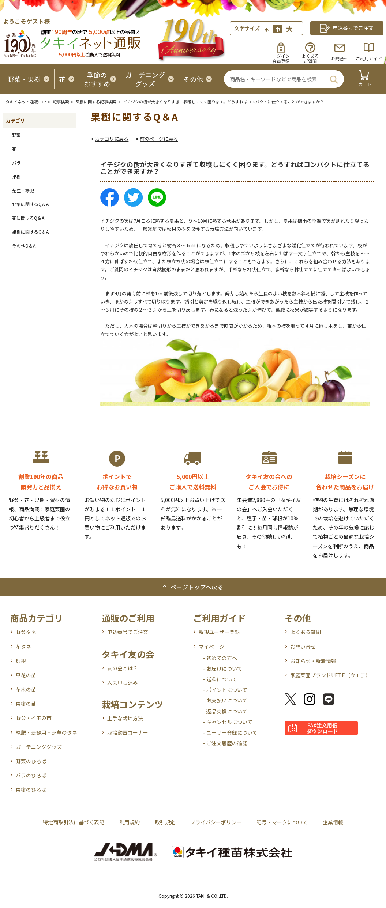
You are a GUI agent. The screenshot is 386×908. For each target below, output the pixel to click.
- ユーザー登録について (230, 732)
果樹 (16, 176)
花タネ (23, 646)
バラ (16, 162)
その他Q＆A (23, 245)
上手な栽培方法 (125, 718)
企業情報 (333, 822)
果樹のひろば (31, 789)
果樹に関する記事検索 (96, 102)
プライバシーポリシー (215, 822)
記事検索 (61, 102)
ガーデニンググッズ (39, 746)
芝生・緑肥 (23, 190)
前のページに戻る (159, 138)
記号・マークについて (282, 822)
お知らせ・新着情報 (313, 660)
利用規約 (129, 822)
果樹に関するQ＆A (30, 232)
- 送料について (220, 679)
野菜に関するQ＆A (30, 204)
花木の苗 (26, 689)
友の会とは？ (122, 668)
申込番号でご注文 (127, 632)
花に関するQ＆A (28, 218)
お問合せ (339, 58)
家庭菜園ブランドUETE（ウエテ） (330, 675)
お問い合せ (303, 646)
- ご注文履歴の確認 (225, 743)
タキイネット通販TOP (25, 102)
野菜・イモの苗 (34, 717)
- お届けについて (222, 668)
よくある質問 (305, 632)
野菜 (16, 135)
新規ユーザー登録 (219, 632)
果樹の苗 (26, 703)
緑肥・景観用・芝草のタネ (46, 732)
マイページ (211, 646)
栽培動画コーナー (127, 732)
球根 (21, 660)
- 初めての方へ (220, 658)
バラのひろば (31, 775)
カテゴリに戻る (111, 138)
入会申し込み (122, 682)
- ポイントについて (225, 689)
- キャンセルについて (227, 722)
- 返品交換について (225, 711)
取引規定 (165, 822)
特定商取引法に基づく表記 (73, 822)
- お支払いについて (225, 700)
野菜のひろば (31, 761)
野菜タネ (26, 632)
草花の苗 (26, 675)
